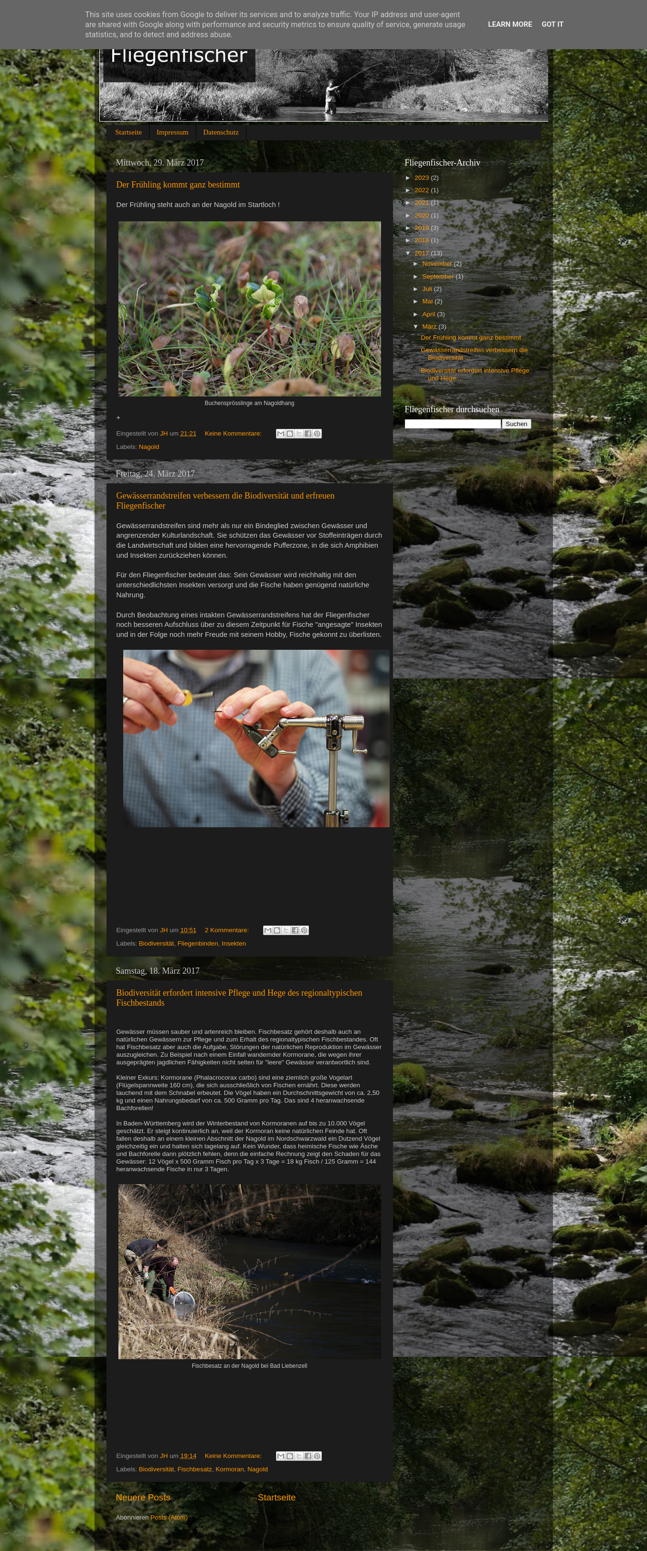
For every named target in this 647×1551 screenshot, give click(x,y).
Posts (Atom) (169, 1517)
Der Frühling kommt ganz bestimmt (178, 184)
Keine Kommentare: (234, 433)
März (431, 326)
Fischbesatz (195, 1469)
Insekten (234, 943)
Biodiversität (156, 943)
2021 (422, 202)
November (438, 263)
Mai (429, 301)
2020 (422, 215)
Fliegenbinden (198, 943)
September (439, 276)
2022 (422, 190)
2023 (422, 177)
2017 (422, 253)
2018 (422, 240)
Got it (552, 24)
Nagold (149, 446)
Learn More (510, 24)
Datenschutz (221, 132)
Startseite (128, 132)
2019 (422, 227)
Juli (428, 288)
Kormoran (229, 1469)
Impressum (173, 132)
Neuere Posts (143, 1497)
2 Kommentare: (228, 930)
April (430, 314)
